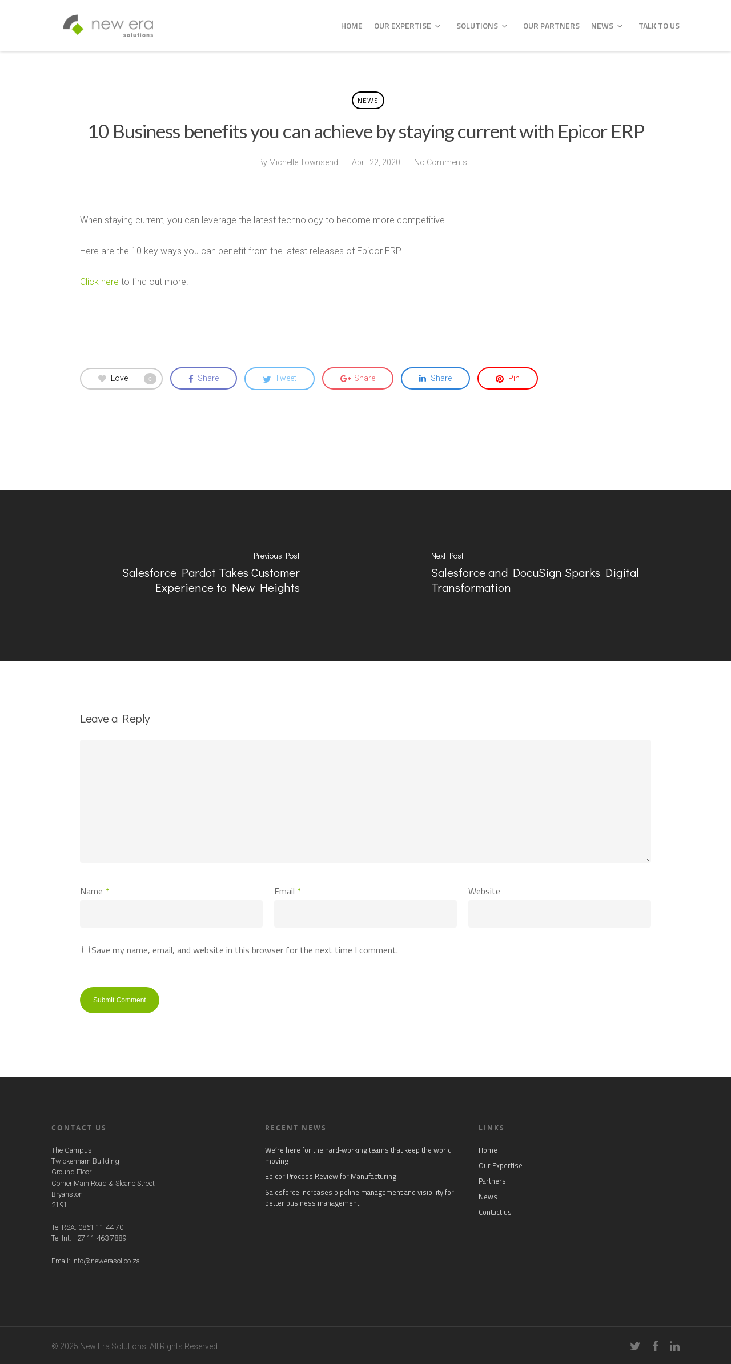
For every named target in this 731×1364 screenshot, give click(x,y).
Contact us (495, 1212)
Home (352, 25)
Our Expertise (407, 25)
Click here (99, 281)
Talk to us (659, 25)
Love (127, 378)
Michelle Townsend (303, 162)
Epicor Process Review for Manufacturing (330, 1176)
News (606, 25)
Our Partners (551, 25)
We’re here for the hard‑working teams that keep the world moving (358, 1155)
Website (484, 891)
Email (287, 891)
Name (94, 891)
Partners (492, 1181)
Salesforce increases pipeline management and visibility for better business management (359, 1198)
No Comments (440, 162)
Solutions (481, 25)
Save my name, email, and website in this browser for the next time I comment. (244, 950)
